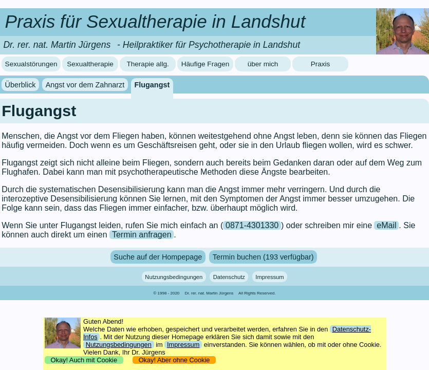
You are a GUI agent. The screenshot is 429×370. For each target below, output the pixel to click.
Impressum (269, 276)
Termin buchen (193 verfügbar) (263, 257)
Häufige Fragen (205, 64)
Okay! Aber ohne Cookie (174, 360)
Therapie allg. (147, 64)
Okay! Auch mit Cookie (84, 360)
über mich (263, 64)
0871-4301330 (252, 225)
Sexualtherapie (90, 64)
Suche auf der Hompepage (158, 257)
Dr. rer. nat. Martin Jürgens (209, 293)
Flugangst (152, 85)
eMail (386, 225)
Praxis (320, 64)
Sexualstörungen (31, 64)
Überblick (20, 85)
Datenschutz (229, 276)
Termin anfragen (142, 234)
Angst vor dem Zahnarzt (85, 85)
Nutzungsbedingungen (173, 276)
